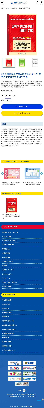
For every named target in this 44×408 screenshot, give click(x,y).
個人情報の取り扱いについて (17, 396)
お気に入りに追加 (22, 113)
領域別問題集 (6, 253)
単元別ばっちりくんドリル (10, 232)
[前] (2, 173)
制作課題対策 (6, 257)
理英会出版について (12, 394)
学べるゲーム (6, 278)
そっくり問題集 (6, 236)
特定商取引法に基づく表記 (28, 394)
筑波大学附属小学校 (8, 321)
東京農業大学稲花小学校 (9, 325)
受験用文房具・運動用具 (9, 282)
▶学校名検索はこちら (8, 350)
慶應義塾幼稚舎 (6, 312)
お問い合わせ (32, 396)
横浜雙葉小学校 (6, 346)
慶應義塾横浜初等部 (8, 333)
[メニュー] (2, 3)
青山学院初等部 (6, 300)
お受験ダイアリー (7, 261)
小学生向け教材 (6, 286)
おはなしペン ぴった (8, 269)
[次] (41, 173)
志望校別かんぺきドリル (9, 240)
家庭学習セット (6, 249)
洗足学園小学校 (6, 341)
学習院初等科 (6, 304)
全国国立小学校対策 (8, 244)
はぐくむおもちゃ (7, 274)
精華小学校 (5, 337)
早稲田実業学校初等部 (8, 329)
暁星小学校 (5, 308)
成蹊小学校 (5, 316)
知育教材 (5, 265)
